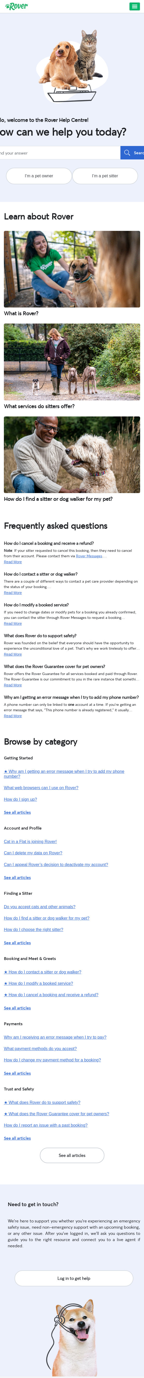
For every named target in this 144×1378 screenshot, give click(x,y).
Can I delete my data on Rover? (33, 853)
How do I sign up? (20, 799)
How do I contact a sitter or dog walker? (35, 573)
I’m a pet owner (39, 176)
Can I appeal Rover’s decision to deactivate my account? (56, 864)
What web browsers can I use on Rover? (41, 788)
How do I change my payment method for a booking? (52, 1060)
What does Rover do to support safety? (35, 635)
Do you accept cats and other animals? (39, 907)
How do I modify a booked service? (32, 604)
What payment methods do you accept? (40, 1048)
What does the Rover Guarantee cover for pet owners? (48, 666)
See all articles (17, 812)
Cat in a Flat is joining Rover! (30, 841)
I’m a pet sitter (105, 176)
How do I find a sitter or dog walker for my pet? (46, 918)
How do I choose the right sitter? (33, 929)
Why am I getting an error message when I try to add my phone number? (62, 697)
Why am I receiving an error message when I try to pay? (55, 1037)
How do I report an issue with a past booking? (46, 1125)
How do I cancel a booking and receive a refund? (43, 543)
